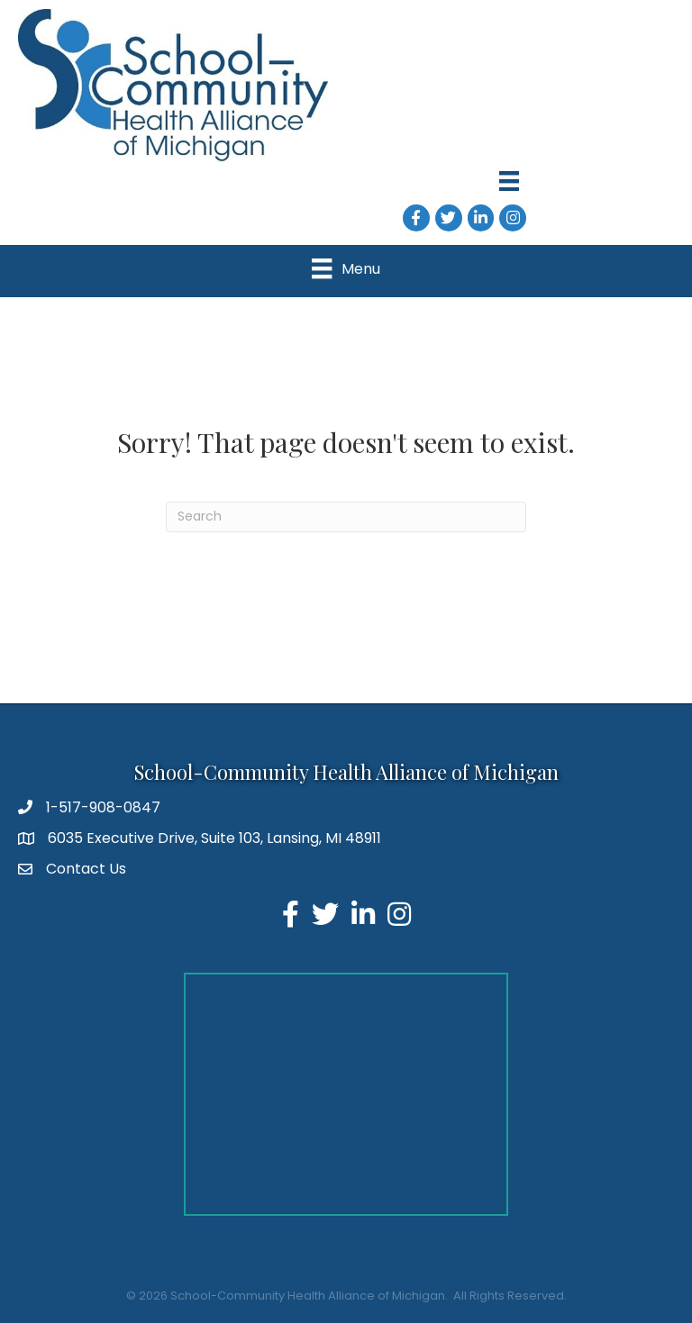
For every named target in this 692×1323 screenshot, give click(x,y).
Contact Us (86, 868)
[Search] (346, 517)
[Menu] (509, 181)
